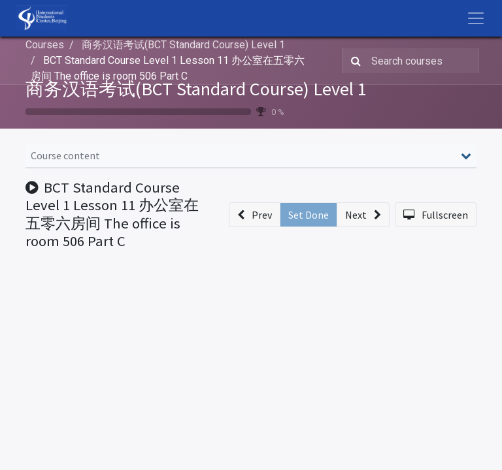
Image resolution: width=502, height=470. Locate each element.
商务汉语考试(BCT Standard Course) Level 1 (196, 89)
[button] (254, 214)
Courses (44, 45)
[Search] (353, 60)
